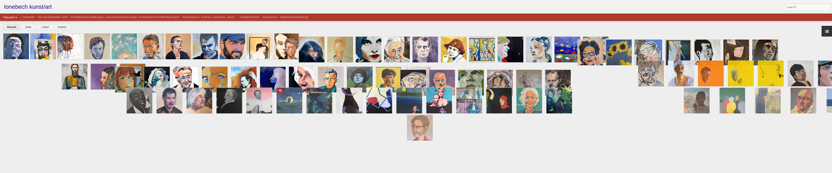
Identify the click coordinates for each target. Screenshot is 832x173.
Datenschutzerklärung (294, 17)
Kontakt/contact (250, 17)
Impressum (269, 17)
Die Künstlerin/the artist (53, 17)
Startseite (28, 17)
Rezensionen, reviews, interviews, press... (209, 17)
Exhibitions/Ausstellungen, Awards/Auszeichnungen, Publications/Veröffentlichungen (125, 17)
